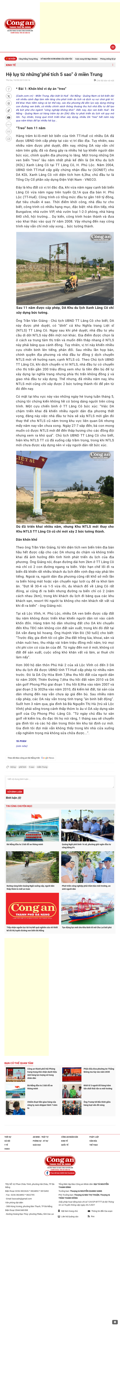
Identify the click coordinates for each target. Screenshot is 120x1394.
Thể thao (93, 1145)
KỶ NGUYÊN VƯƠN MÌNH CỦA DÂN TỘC (61, 59)
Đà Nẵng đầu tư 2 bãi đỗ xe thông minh (25, 844)
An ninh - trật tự (40, 1137)
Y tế (6, 1145)
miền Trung (42, 767)
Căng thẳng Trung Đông (32, 59)
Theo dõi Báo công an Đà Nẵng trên (31, 758)
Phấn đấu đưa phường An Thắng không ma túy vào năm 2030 (99, 1070)
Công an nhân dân (69, 1137)
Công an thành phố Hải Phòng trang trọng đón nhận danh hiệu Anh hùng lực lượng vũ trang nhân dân (42, 1073)
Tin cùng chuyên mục (19, 806)
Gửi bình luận (14, 792)
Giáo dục (37, 1145)
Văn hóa (93, 1141)
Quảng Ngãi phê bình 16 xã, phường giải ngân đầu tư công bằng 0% (86, 846)
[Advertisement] (26, 997)
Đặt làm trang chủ (68, 1211)
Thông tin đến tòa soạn (100, 1211)
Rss (91, 1216)
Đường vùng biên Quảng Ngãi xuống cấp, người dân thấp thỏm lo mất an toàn (30, 887)
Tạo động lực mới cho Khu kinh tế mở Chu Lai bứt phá (87, 927)
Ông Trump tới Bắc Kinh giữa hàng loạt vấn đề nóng (97, 1103)
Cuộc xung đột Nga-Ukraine (91, 59)
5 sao (31, 767)
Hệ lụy (13, 767)
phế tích (22, 767)
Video (7, 1149)
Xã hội (7, 1141)
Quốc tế (64, 1145)
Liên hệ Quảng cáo (68, 1216)
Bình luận (13, 797)
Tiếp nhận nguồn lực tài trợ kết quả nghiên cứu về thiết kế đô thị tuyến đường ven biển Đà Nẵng (32, 929)
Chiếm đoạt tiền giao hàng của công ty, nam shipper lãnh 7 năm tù (42, 1105)
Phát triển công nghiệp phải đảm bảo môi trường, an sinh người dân (86, 887)
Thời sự (7, 1137)
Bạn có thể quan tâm (18, 1063)
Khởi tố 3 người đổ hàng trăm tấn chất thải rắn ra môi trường (98, 1087)
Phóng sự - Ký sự (40, 1141)
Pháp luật (94, 1137)
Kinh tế (11, 65)
